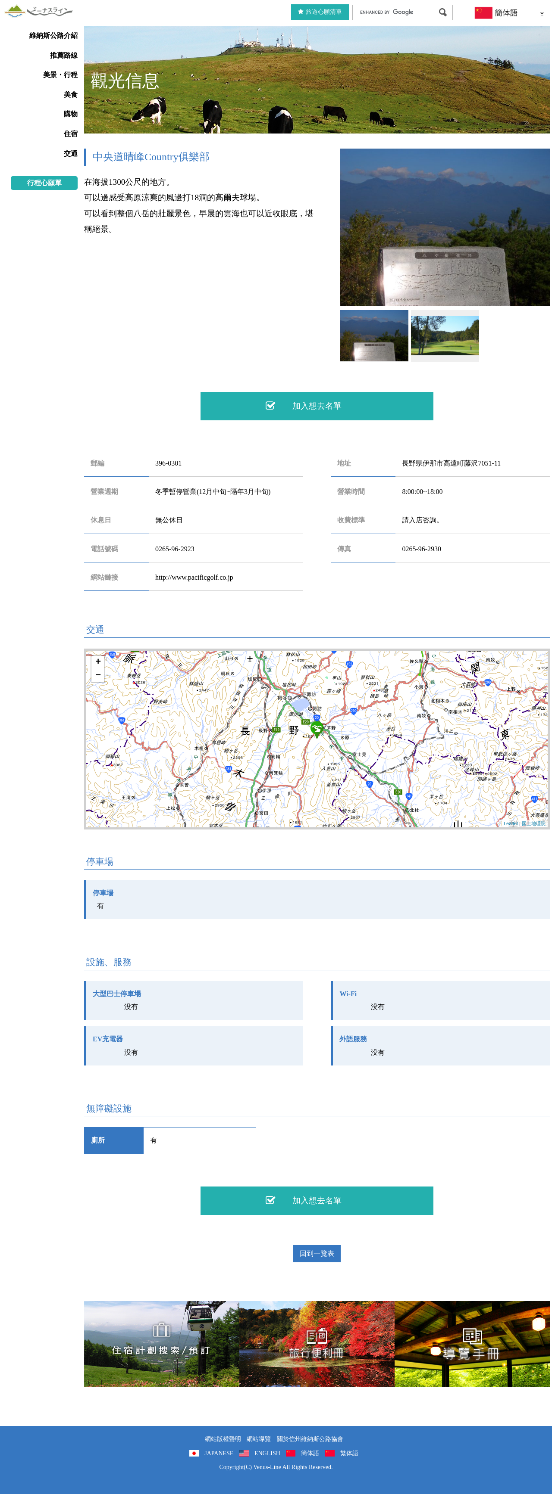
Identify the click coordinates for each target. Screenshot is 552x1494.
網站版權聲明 (223, 1439)
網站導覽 (259, 1439)
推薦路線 (64, 55)
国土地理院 (534, 823)
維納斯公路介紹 (53, 35)
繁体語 (349, 1453)
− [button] (98, 675)
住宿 (71, 133)
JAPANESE (218, 1453)
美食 (71, 94)
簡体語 (310, 1453)
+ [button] (98, 662)
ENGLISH (267, 1453)
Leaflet (511, 823)
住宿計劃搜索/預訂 (161, 1344)
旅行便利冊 (317, 1344)
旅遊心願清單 (320, 12)
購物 (71, 114)
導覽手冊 (472, 1344)
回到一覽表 (317, 1253)
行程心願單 (44, 182)
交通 (71, 153)
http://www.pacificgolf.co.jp (194, 577)
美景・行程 (60, 74)
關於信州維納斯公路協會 (310, 1439)
